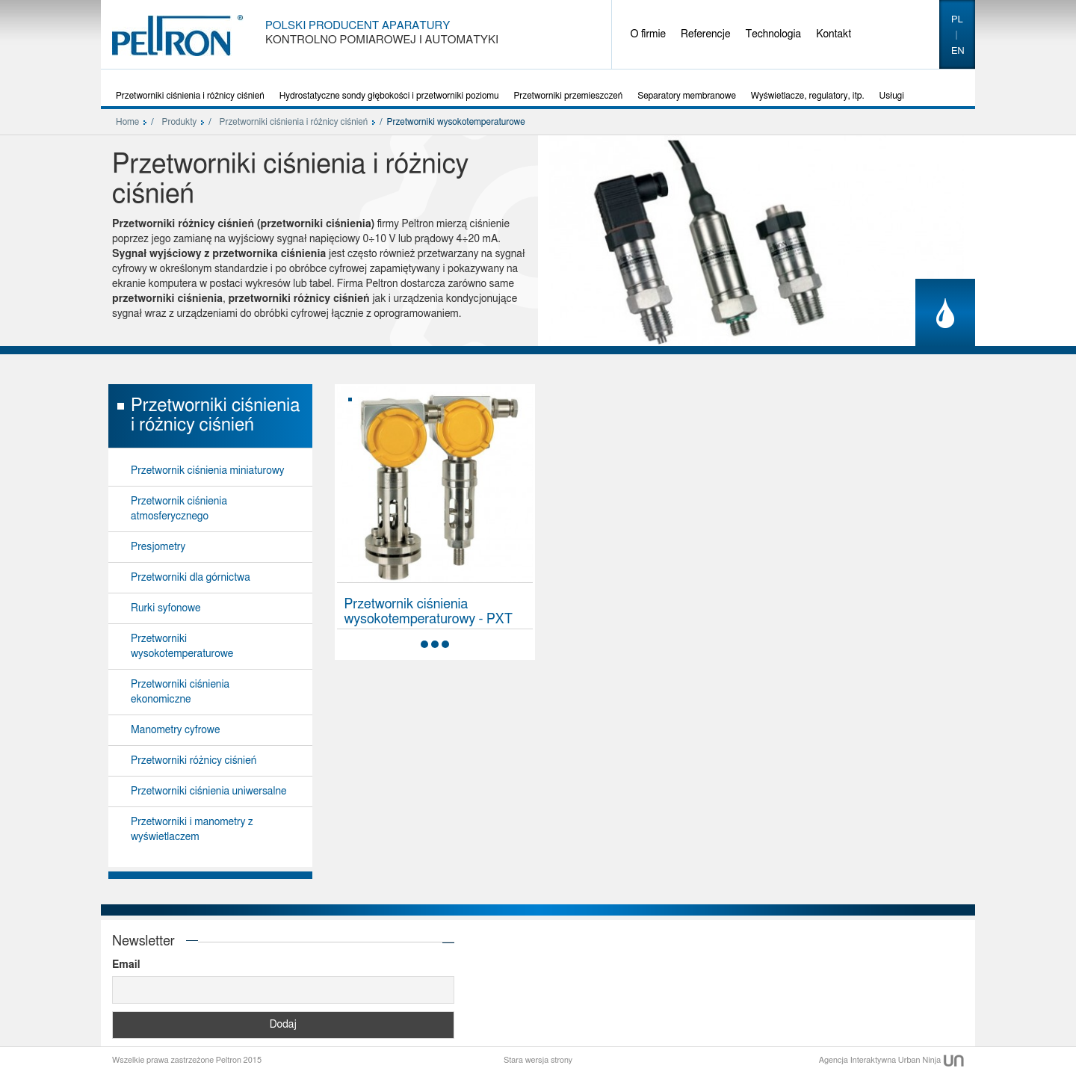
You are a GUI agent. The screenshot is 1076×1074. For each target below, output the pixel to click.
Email (126, 965)
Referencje (705, 34)
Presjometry (158, 547)
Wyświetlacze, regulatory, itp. (808, 95)
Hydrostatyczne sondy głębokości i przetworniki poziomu (389, 95)
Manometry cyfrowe (175, 730)
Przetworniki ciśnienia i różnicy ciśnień (190, 95)
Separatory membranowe (686, 95)
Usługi (891, 95)
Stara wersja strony (538, 1060)
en (958, 51)
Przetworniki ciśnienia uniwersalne (208, 791)
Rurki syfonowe (165, 608)
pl (957, 20)
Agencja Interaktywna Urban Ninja (891, 1060)
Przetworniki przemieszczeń (568, 95)
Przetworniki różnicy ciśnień (193, 761)
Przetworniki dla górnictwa (190, 578)
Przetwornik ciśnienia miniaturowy (208, 471)
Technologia (773, 34)
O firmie (649, 34)
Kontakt (833, 34)
